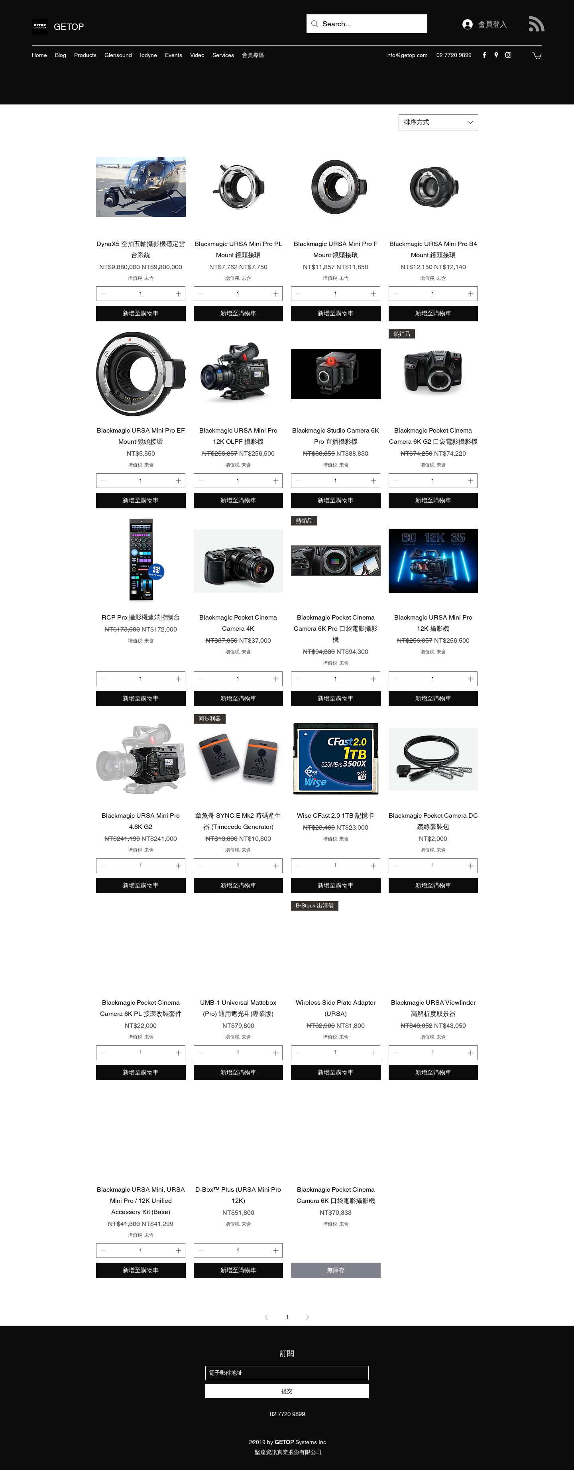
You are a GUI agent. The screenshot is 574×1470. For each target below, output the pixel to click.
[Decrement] (102, 294)
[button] (537, 55)
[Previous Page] (266, 1317)
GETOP (69, 27)
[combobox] (438, 122)
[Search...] (366, 23)
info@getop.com (407, 55)
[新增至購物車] (141, 313)
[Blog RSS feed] (537, 24)
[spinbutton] (140, 294)
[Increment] (179, 294)
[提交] (287, 1391)
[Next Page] (308, 1317)
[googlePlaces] (496, 55)
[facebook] (484, 55)
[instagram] (508, 55)
